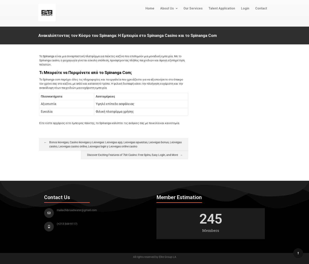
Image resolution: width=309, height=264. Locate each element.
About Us (169, 8)
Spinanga (48, 56)
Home (149, 8)
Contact (261, 8)
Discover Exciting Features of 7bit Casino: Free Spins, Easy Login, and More (132, 154)
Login (245, 8)
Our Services (193, 8)
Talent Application (221, 8)
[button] (169, 8)
